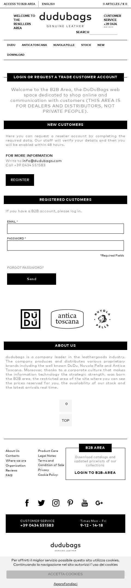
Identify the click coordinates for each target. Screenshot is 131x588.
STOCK (86, 45)
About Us (12, 450)
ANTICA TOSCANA (34, 45)
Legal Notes (47, 455)
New (101, 45)
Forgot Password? (25, 268)
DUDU (11, 45)
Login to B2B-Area (95, 473)
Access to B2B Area (19, 4)
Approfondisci (65, 584)
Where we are (16, 460)
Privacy (43, 469)
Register (20, 180)
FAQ (9, 475)
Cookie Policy (48, 474)
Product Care (48, 450)
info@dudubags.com (42, 161)
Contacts (12, 455)
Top (65, 421)
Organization (16, 465)
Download (16, 55)
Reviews (11, 470)
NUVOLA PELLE (64, 45)
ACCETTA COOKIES (65, 574)
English (48, 4)
